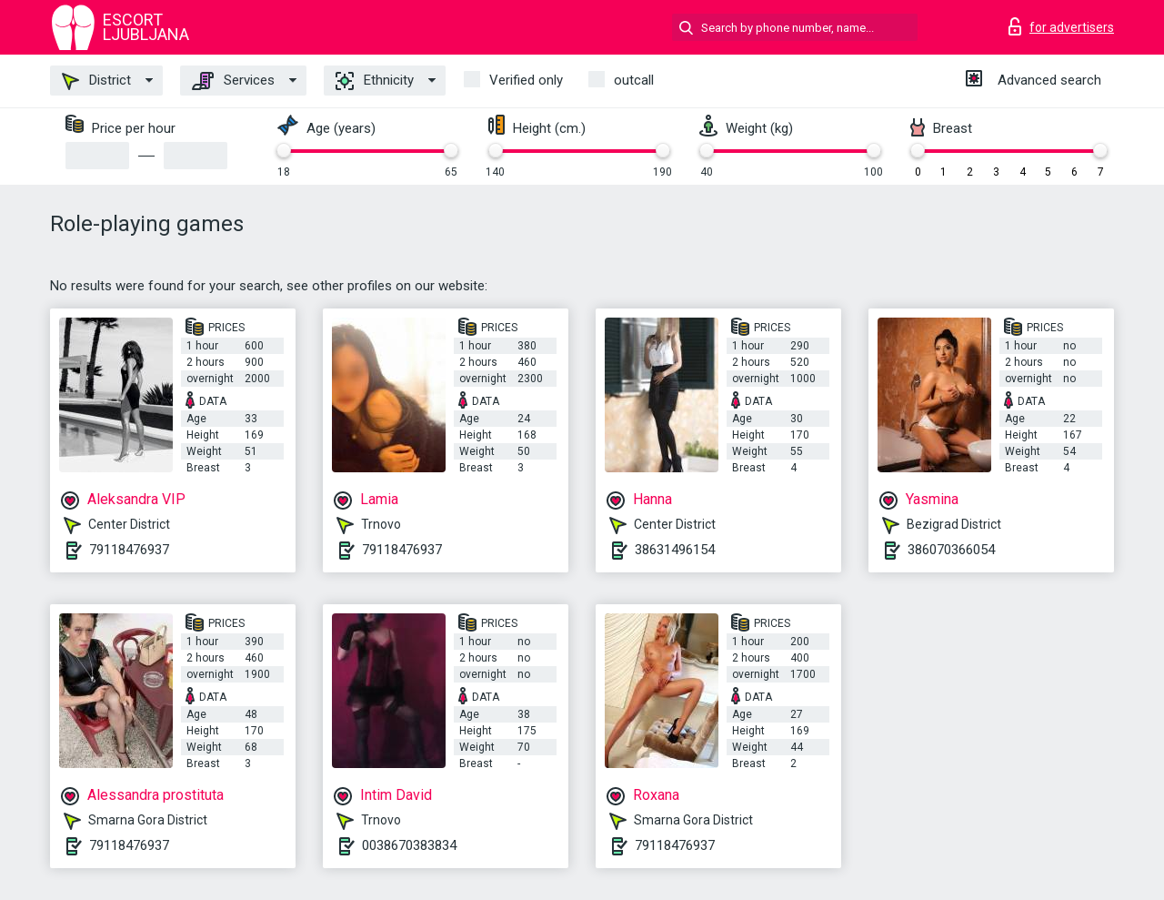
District (96, 81)
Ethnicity (375, 81)
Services (233, 81)
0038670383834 (409, 845)
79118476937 (129, 549)
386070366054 (951, 549)
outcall (634, 80)
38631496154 (675, 549)
